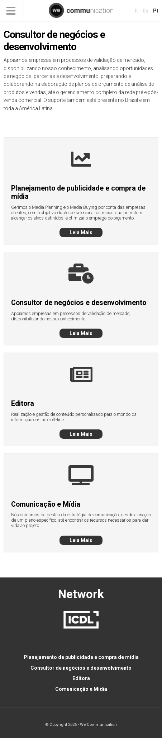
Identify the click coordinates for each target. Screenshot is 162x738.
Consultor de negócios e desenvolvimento (81, 668)
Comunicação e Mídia (81, 689)
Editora (81, 678)
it (136, 11)
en (145, 11)
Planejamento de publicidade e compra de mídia (81, 657)
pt (155, 11)
